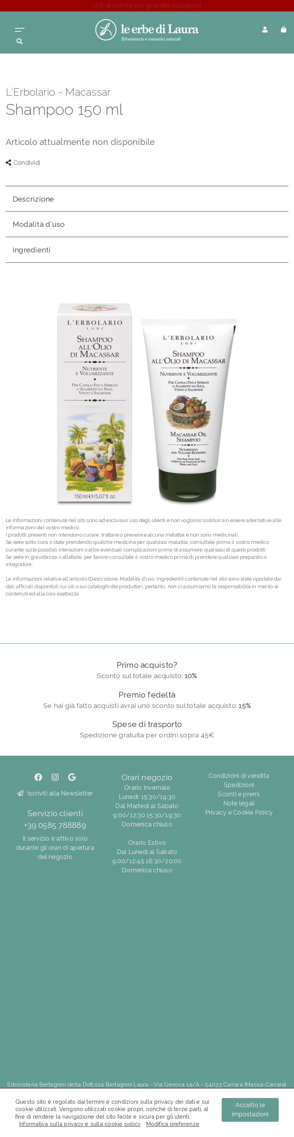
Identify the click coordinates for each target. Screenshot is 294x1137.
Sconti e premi (239, 794)
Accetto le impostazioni (250, 1109)
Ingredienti (32, 250)
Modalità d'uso (39, 224)
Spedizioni (239, 785)
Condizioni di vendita (239, 775)
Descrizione (33, 199)
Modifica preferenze (173, 1124)
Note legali (239, 803)
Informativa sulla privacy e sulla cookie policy (79, 1124)
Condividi (23, 162)
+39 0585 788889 (55, 825)
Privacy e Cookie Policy (239, 812)
